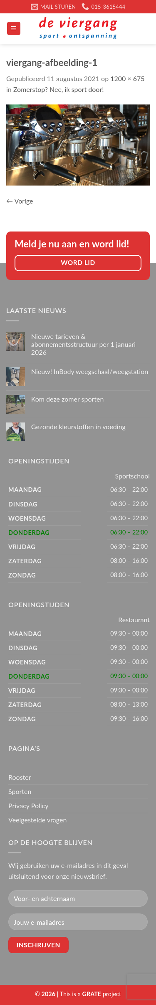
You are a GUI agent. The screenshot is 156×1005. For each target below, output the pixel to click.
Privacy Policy (28, 805)
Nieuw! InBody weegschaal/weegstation (89, 371)
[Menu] (14, 29)
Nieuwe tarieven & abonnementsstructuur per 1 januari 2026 (83, 344)
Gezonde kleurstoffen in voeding (78, 426)
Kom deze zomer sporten (67, 399)
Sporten (19, 791)
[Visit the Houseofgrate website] (92, 993)
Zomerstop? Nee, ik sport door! (58, 89)
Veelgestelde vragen (37, 820)
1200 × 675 (127, 78)
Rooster (19, 777)
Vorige (19, 201)
